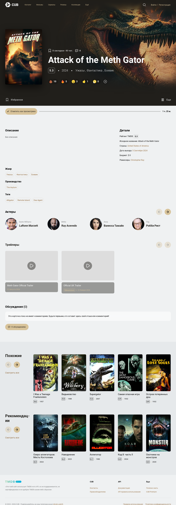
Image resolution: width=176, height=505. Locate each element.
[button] (168, 212)
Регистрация (164, 5)
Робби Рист (153, 225)
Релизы (63, 5)
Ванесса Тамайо (114, 225)
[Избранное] (14, 100)
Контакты (94, 488)
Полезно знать (152, 488)
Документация (124, 488)
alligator (10, 200)
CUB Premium (151, 492)
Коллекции (75, 5)
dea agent (38, 200)
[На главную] (12, 4)
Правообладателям (97, 492)
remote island (24, 200)
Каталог (28, 5)
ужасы (80, 70)
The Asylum (12, 187)
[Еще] (166, 100)
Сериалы (51, 5)
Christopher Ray (137, 160)
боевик (109, 70)
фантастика (94, 70)
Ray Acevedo (69, 225)
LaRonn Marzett (28, 225)
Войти (153, 5)
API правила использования (129, 492)
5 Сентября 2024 (139, 150)
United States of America (138, 146)
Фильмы (39, 5)
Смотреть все (12, 372)
